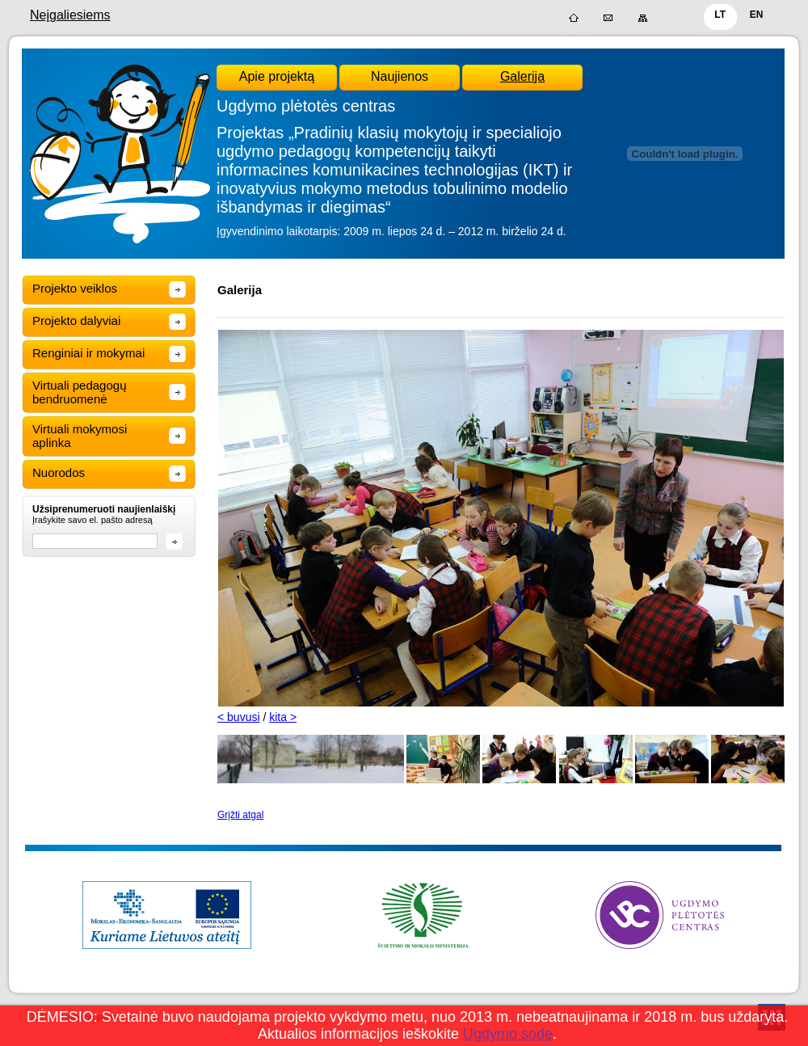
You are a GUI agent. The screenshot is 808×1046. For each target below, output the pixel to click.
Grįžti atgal (240, 814)
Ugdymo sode (508, 1034)
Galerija (522, 76)
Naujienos (399, 76)
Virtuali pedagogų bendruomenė (79, 392)
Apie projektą (276, 76)
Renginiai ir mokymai (88, 353)
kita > (283, 717)
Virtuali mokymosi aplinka (79, 435)
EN (757, 14)
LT (720, 14)
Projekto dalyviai (76, 320)
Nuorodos (58, 472)
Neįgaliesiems (70, 15)
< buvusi (238, 717)
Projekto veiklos (74, 288)
